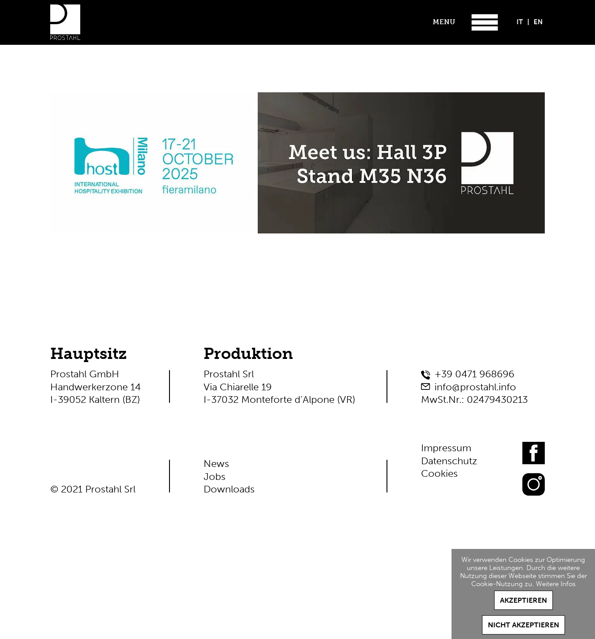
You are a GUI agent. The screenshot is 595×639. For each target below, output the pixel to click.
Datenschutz (449, 461)
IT (520, 22)
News (216, 464)
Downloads (229, 489)
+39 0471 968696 (474, 374)
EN (538, 22)
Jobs (215, 477)
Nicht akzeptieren (523, 625)
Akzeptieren (523, 600)
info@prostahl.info (475, 387)
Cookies (439, 473)
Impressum (446, 448)
